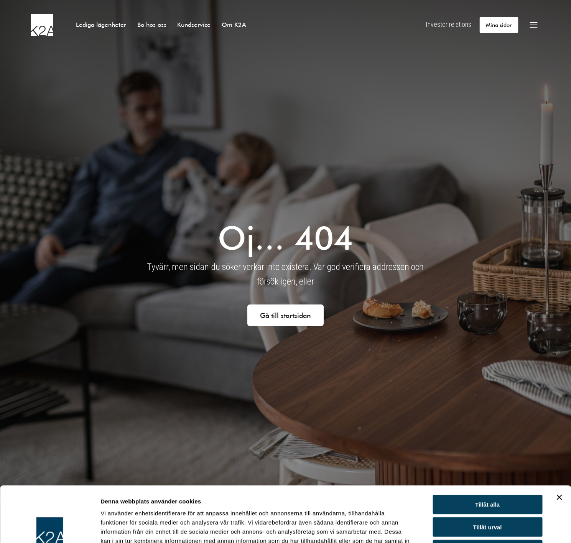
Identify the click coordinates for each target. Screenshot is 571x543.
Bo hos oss (151, 24)
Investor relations (448, 24)
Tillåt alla (487, 449)
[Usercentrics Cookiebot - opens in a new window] (49, 528)
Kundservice (194, 24)
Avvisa (487, 494)
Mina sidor (499, 24)
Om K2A (234, 24)
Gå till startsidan (285, 315)
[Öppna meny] (533, 25)
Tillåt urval (487, 471)
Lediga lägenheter (101, 24)
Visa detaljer (417, 528)
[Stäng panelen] (559, 441)
